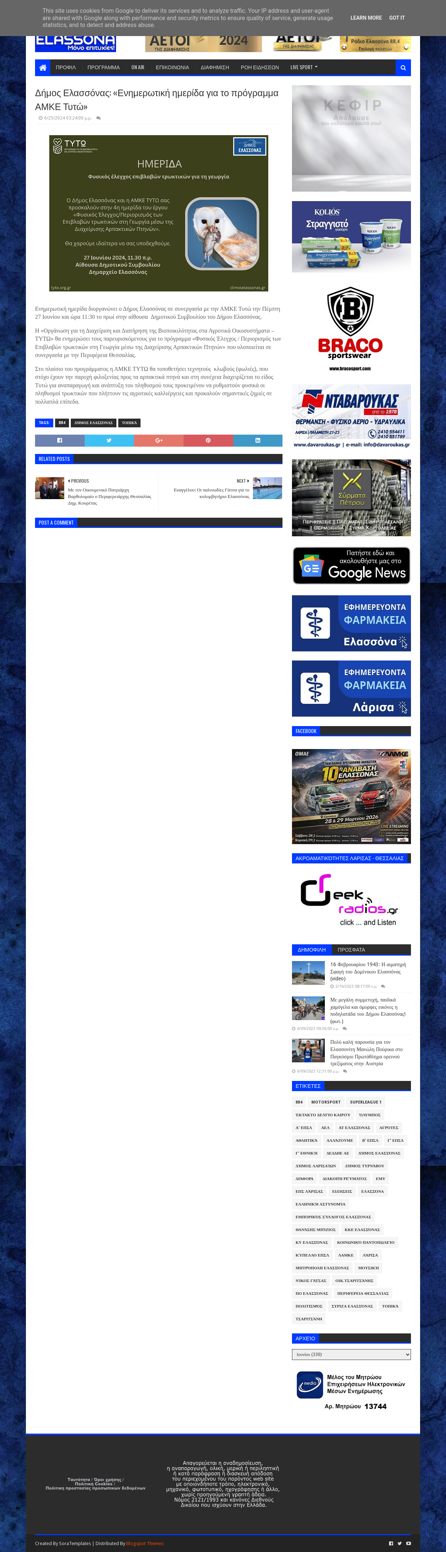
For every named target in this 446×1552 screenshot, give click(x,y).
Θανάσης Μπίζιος (316, 1229)
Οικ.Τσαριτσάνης (354, 1280)
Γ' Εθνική (307, 1153)
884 (62, 423)
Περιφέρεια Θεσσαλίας (363, 1293)
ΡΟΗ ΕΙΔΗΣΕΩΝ (260, 67)
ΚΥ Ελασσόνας (312, 1242)
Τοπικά (129, 423)
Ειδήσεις (342, 1191)
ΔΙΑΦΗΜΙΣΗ (215, 67)
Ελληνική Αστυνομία (320, 1204)
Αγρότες (389, 1127)
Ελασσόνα (372, 1191)
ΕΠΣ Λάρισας (309, 1191)
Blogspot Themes (145, 1543)
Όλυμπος (370, 1115)
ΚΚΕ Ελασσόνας (362, 1229)
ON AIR (137, 67)
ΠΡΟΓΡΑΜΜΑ (104, 67)
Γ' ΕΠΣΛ (396, 1140)
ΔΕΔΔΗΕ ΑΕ (338, 1153)
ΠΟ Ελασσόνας (312, 1293)
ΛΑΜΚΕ (346, 1255)
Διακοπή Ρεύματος (345, 1178)
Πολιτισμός (309, 1306)
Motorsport (326, 1102)
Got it (397, 18)
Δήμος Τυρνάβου (364, 1166)
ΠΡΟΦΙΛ (66, 67)
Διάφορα (305, 1178)
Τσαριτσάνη (309, 1319)
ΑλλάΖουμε (340, 1140)
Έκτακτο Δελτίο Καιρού (323, 1115)
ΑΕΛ (325, 1127)
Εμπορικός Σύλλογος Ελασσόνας (333, 1217)
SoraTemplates (75, 1543)
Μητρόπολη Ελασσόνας (322, 1268)
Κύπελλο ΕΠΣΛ (312, 1255)
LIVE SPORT (302, 67)
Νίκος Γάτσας (311, 1280)
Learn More (366, 18)
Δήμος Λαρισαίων (316, 1166)
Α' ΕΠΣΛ (304, 1127)
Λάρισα (370, 1255)
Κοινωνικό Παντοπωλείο (366, 1242)
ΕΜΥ (380, 1178)
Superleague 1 (365, 1102)
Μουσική (368, 1268)
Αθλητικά (307, 1140)
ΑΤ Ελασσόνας (354, 1127)
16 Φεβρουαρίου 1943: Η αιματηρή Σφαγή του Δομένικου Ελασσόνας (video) (368, 971)
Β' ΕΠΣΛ (370, 1140)
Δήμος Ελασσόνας (93, 423)
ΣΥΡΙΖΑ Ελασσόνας (352, 1306)
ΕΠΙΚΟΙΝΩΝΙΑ (172, 67)
